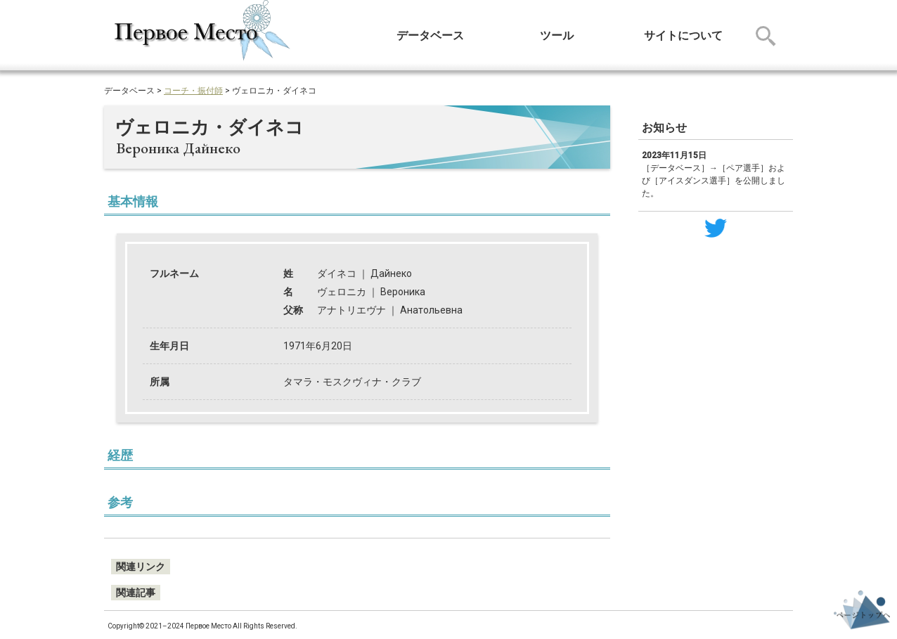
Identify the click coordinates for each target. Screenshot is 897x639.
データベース (430, 35)
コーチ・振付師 (193, 91)
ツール (557, 35)
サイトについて (683, 35)
